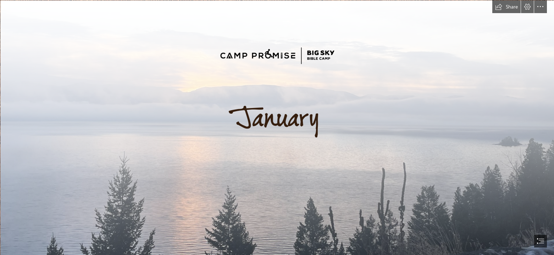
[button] (506, 6)
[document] (277, 127)
